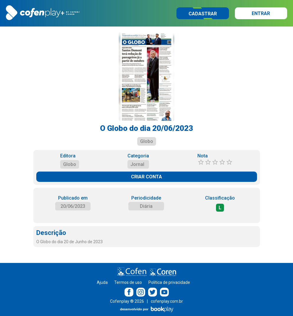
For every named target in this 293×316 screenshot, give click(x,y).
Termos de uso (128, 282)
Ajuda (102, 282)
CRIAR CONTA (146, 177)
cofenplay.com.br (167, 301)
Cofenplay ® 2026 (127, 301)
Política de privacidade (169, 282)
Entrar (261, 13)
